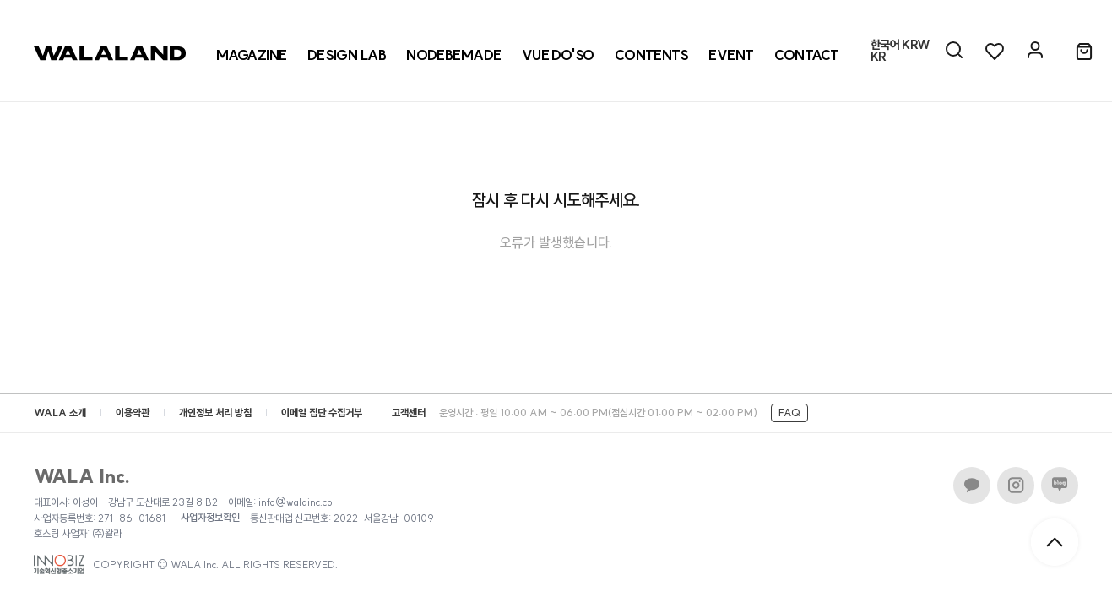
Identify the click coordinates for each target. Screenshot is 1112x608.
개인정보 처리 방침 (215, 412)
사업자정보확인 (210, 518)
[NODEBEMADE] (454, 55)
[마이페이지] (1035, 50)
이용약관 (132, 412)
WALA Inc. (82, 476)
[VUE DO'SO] (558, 55)
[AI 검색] (954, 50)
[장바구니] (1084, 52)
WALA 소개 (60, 412)
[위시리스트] (995, 50)
